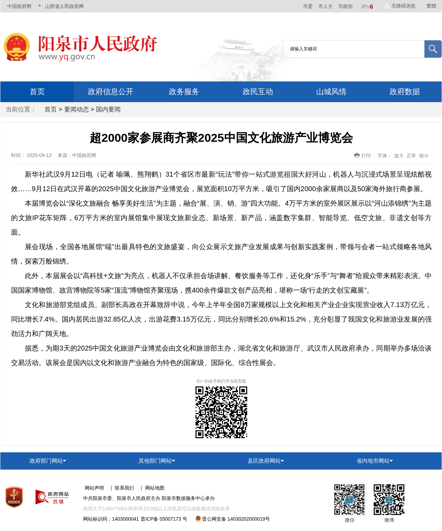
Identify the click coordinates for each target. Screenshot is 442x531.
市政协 (345, 6)
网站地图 (154, 488)
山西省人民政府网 (64, 6)
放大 (399, 155)
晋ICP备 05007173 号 (164, 519)
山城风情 (331, 91)
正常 (411, 155)
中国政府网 (19, 6)
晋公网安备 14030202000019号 (232, 519)
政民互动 (258, 91)
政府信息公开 (110, 91)
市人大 (325, 6)
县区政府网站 (264, 461)
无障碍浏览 (403, 6)
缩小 (424, 155)
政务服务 (184, 91)
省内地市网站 (373, 461)
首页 (37, 91)
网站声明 (94, 488)
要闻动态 (76, 109)
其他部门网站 (155, 461)
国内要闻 (108, 109)
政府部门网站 (46, 461)
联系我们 (124, 488)
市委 (308, 6)
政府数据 (405, 91)
